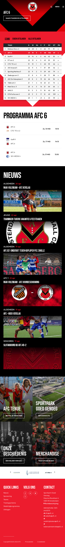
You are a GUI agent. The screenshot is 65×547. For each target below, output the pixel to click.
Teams (5, 499)
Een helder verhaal (14, 461)
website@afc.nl (50, 516)
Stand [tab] (7, 38)
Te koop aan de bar (46, 461)
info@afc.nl (48, 513)
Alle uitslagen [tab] (34, 38)
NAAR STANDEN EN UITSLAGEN (17, 18)
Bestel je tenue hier (14, 416)
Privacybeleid (29, 542)
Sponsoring (7, 496)
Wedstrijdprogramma (11, 506)
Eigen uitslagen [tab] (19, 38)
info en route (44, 416)
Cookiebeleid (41, 542)
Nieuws (5, 493)
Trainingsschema (9, 503)
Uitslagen (6, 509)
